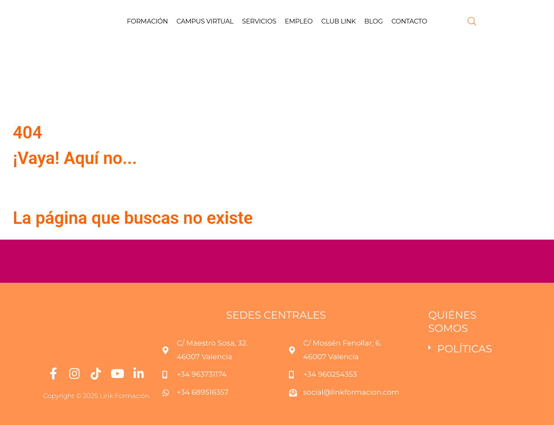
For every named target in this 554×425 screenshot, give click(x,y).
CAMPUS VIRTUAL (205, 21)
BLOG (373, 21)
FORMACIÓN (147, 21)
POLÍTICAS (464, 349)
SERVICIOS (259, 21)
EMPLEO (298, 21)
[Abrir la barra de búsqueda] (472, 21)
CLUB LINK (338, 21)
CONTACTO (409, 21)
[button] (469, 349)
